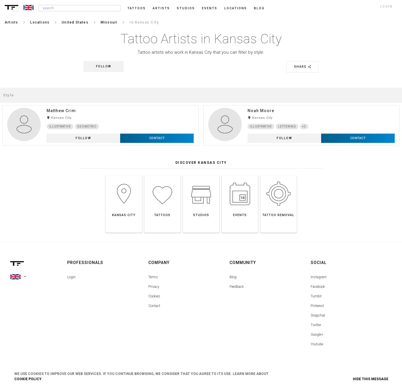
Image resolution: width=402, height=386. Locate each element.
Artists (161, 8)
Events (209, 8)
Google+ (317, 335)
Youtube (317, 344)
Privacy (153, 287)
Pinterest (317, 306)
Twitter (316, 325)
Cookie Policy (27, 379)
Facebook (318, 287)
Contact (154, 306)
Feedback (237, 287)
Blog (233, 277)
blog (259, 8)
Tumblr (316, 296)
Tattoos (136, 8)
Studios (186, 8)
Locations (235, 8)
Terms (153, 277)
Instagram (319, 277)
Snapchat (318, 315)
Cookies (154, 296)
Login (71, 277)
